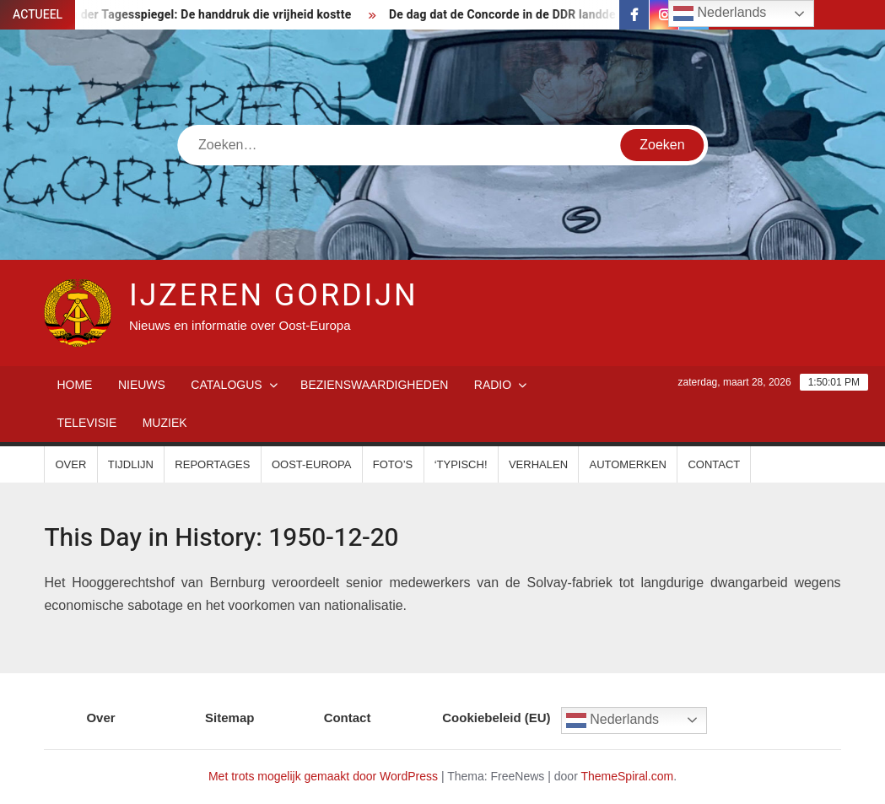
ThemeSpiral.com (626, 776)
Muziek (165, 422)
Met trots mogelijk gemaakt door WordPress (323, 776)
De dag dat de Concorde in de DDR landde (510, 15)
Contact (714, 464)
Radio (492, 384)
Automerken (627, 464)
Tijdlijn (131, 464)
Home (74, 384)
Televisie (86, 422)
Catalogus (226, 384)
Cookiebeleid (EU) (496, 717)
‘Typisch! (461, 464)
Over (70, 464)
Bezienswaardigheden (374, 384)
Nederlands (612, 720)
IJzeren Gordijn (273, 295)
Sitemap (229, 717)
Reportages (212, 464)
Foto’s (393, 464)
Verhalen (538, 464)
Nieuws (141, 384)
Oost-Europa (311, 464)
